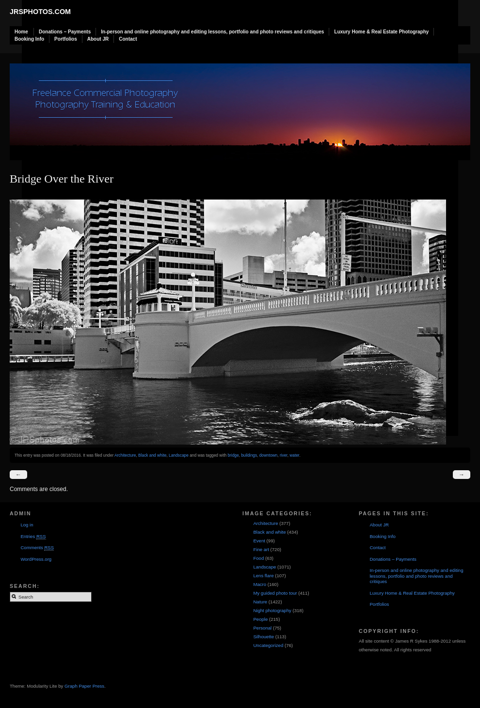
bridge (233, 455)
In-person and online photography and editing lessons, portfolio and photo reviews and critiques (212, 31)
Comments (37, 548)
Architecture (125, 455)
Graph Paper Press (84, 686)
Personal (262, 628)
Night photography (272, 610)
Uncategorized (268, 645)
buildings (249, 455)
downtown (268, 455)
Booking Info (29, 39)
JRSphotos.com (40, 11)
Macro (259, 584)
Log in (26, 524)
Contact (128, 39)
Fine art (261, 549)
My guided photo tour (275, 593)
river (284, 455)
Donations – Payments (65, 31)
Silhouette (263, 636)
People (260, 619)
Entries (33, 536)
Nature (260, 601)
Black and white (152, 455)
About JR (98, 39)
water (294, 455)
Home (21, 31)
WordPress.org (35, 559)
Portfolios (65, 39)
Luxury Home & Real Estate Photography (381, 31)
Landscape (179, 455)
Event (259, 540)
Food (258, 558)
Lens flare (263, 575)
